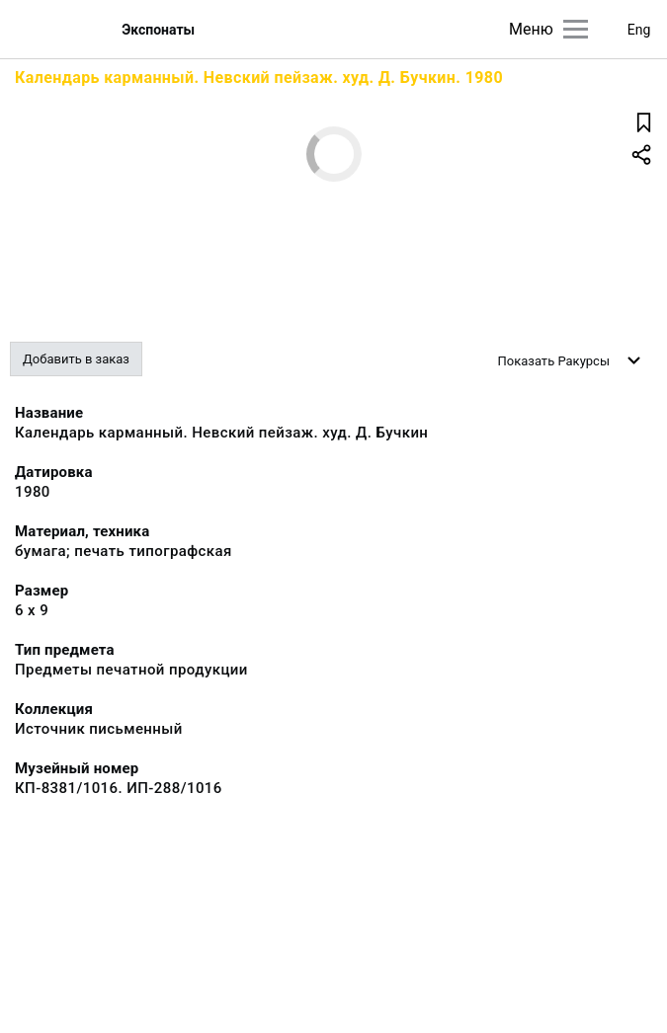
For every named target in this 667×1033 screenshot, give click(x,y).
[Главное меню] (575, 29)
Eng (639, 30)
